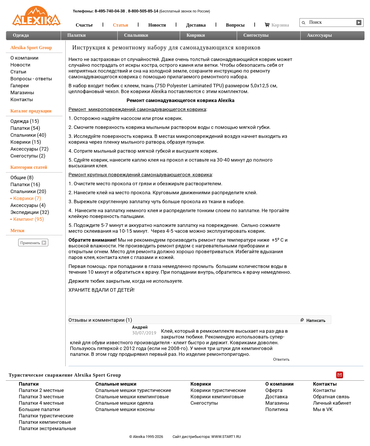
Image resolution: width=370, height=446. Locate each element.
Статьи (120, 25)
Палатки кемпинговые (45, 422)
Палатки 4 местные (41, 403)
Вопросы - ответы (31, 79)
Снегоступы (256, 35)
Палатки (76, 35)
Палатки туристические (46, 416)
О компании (24, 58)
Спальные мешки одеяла (124, 403)
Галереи (19, 85)
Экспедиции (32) (29, 212)
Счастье (84, 25)
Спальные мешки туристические (133, 390)
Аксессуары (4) (28, 205)
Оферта (273, 390)
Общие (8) (22, 177)
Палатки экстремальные (47, 428)
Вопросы (235, 25)
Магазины (22, 92)
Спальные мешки (115, 384)
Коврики (195, 35)
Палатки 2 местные (41, 390)
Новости (157, 25)
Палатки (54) (25, 128)
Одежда (21, 35)
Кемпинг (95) (28, 219)
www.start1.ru (226, 436)
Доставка (196, 25)
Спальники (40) (28, 135)
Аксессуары (319, 35)
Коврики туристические (218, 390)
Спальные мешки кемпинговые (132, 396)
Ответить (281, 359)
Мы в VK (323, 409)
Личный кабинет (332, 403)
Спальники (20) (28, 191)
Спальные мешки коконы (125, 409)
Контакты (21, 99)
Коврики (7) (27, 198)
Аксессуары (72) (29, 149)
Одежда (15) (24, 121)
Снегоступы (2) (27, 156)
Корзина (277, 25)
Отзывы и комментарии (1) (100, 320)
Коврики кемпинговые (217, 396)
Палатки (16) (25, 184)
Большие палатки (39, 409)
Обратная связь (331, 396)
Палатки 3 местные (41, 396)
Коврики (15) (25, 142)
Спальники (136, 35)
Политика (276, 409)
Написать (315, 320)
